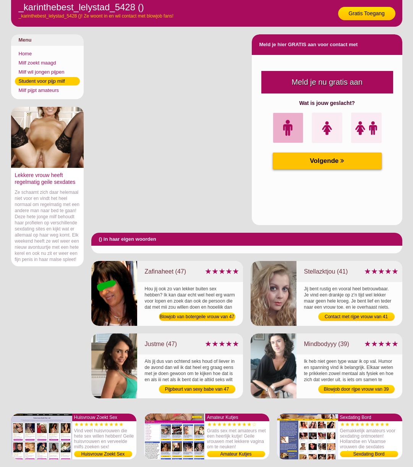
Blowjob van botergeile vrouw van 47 (197, 316)
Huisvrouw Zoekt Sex (103, 454)
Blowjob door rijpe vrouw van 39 (356, 389)
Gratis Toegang (366, 13)
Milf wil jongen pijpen (42, 72)
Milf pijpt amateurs (39, 90)
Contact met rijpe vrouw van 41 (356, 316)
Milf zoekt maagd (37, 63)
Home (25, 53)
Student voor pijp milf (42, 81)
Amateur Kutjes (235, 454)
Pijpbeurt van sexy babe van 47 (197, 389)
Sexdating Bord (368, 454)
